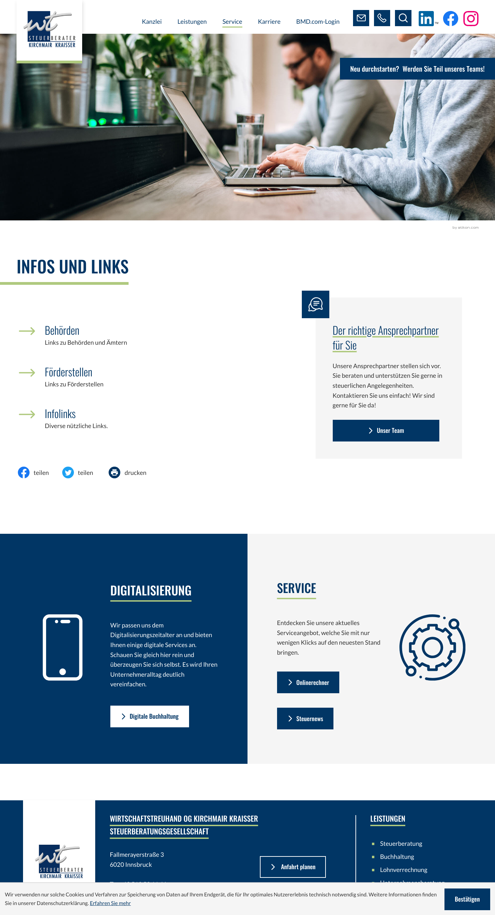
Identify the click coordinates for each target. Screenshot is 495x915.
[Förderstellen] (143, 382)
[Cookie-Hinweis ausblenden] (467, 899)
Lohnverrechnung (403, 870)
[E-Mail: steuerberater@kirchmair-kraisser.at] (360, 18)
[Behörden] (143, 340)
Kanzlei (151, 21)
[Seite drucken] (133, 472)
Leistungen (191, 21)
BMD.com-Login (317, 21)
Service (231, 21)
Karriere (268, 21)
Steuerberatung (401, 844)
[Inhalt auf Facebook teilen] (39, 472)
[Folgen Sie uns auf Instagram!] (470, 18)
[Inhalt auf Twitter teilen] (83, 472)
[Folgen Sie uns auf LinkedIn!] (428, 18)
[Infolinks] (143, 423)
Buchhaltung (397, 857)
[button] (382, 18)
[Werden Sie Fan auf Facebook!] (450, 18)
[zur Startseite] (50, 32)
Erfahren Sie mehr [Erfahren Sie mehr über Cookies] (110, 903)
